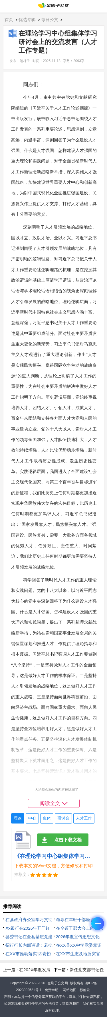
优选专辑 (27, 19)
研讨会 (63, 818)
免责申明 (51, 990)
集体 (47, 818)
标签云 (85, 990)
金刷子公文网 (57, 983)
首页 (9, 19)
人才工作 (84, 818)
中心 (32, 818)
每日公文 (49, 19)
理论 (18, 818)
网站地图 (69, 990)
